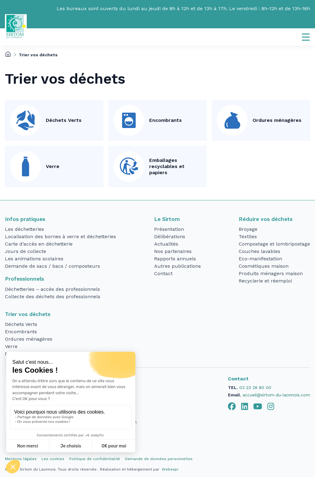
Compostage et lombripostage (274, 244)
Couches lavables (259, 251)
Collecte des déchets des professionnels (52, 296)
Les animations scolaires (34, 259)
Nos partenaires (173, 251)
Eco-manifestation (260, 259)
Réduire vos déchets (266, 219)
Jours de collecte (25, 251)
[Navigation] (306, 37)
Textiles (248, 236)
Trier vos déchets (27, 314)
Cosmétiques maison (264, 266)
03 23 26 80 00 (255, 387)
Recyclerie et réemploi (265, 281)
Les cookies (53, 459)
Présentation (169, 229)
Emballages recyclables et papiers (167, 166)
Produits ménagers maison (271, 273)
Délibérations (169, 236)
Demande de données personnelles (159, 459)
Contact (163, 273)
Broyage (248, 229)
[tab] (232, 406)
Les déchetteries (24, 229)
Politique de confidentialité (94, 459)
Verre (52, 166)
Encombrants (165, 120)
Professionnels (24, 279)
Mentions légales (21, 459)
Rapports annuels (175, 259)
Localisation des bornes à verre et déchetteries (60, 236)
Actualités (166, 244)
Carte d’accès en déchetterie (39, 244)
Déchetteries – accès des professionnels (52, 289)
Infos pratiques (25, 219)
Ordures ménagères (277, 120)
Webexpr (170, 469)
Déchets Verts (64, 120)
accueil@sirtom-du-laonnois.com (276, 394)
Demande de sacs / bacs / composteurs (52, 266)
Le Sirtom (167, 219)
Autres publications (177, 266)
